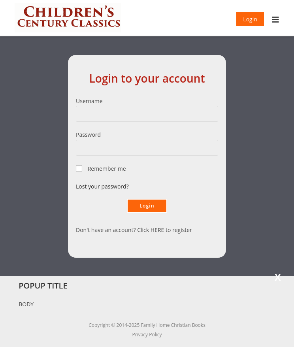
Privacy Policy (147, 334)
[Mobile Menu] (275, 20)
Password (88, 134)
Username (89, 101)
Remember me (107, 168)
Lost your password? (102, 186)
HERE (157, 230)
